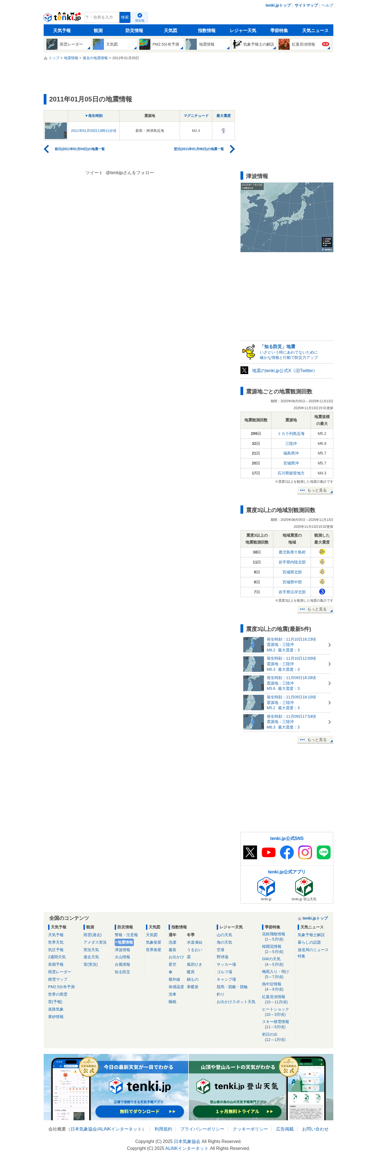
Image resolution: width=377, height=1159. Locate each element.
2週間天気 (57, 957)
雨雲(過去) (92, 935)
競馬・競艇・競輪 (232, 987)
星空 (172, 964)
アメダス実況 (95, 942)
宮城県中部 (292, 582)
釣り (220, 994)
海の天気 (224, 942)
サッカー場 (226, 964)
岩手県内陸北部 (292, 562)
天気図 (170, 30)
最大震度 (223, 116)
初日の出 (278, 1037)
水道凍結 (194, 942)
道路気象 (56, 1009)
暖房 (191, 972)
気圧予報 (56, 949)
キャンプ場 (226, 979)
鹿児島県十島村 (292, 552)
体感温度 (176, 987)
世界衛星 (153, 949)
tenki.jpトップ (278, 5)
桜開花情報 (278, 949)
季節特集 (279, 30)
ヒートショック (278, 1012)
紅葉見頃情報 (278, 999)
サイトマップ (306, 5)
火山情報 (122, 957)
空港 (220, 949)
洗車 (172, 994)
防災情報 (134, 30)
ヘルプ (327, 5)
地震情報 (125, 942)
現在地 (139, 20)
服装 (172, 949)
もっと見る (317, 490)
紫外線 (174, 979)
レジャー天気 (243, 30)
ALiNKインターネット (120, 1129)
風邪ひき (194, 964)
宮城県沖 (291, 463)
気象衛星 (153, 942)
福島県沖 (291, 453)
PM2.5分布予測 (61, 987)
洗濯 (172, 942)
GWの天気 (278, 962)
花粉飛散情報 (278, 937)
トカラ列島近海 (291, 433)
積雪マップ (57, 979)
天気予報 (62, 30)
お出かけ (176, 957)
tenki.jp (63, 19)
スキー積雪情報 (278, 1024)
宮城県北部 (292, 572)
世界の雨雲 (57, 994)
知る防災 (122, 972)
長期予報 (56, 964)
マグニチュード (196, 116)
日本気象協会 (83, 1129)
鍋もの (192, 979)
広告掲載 (285, 1129)
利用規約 (163, 1129)
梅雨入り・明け (278, 974)
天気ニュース (315, 30)
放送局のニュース (313, 949)
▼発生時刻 (94, 116)
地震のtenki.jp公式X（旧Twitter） (284, 370)
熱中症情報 (278, 987)
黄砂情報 (56, 1016)
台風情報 (122, 964)
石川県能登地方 (291, 473)
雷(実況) (90, 964)
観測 (98, 30)
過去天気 (91, 957)
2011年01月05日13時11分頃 (94, 131)
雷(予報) (55, 1001)
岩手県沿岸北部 (292, 592)
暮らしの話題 (309, 942)
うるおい (194, 949)
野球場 (222, 957)
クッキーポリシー (250, 1129)
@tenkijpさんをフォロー (130, 172)
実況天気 (91, 949)
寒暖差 (192, 987)
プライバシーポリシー (202, 1129)
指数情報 (207, 30)
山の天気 (224, 935)
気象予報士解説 (311, 935)
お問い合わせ (315, 1129)
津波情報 (122, 949)
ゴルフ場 (224, 972)
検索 (125, 17)
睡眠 (172, 1001)
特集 (301, 956)
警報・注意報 (126, 935)
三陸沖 (291, 443)
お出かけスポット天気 (236, 1001)
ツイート (94, 172)
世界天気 (56, 942)
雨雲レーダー (59, 972)
